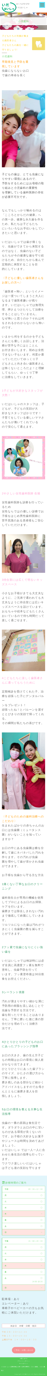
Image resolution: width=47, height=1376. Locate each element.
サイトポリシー (23, 1363)
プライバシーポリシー (23, 1361)
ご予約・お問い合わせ (23, 1350)
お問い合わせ (23, 1358)
